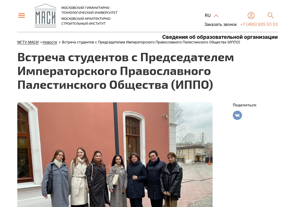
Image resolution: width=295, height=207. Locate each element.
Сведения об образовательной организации (220, 37)
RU (208, 15)
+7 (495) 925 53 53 (258, 24)
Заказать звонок (221, 24)
